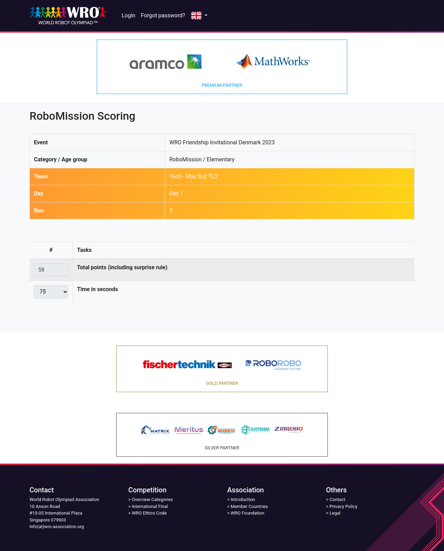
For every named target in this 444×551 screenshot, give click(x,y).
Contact (337, 499)
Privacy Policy (343, 506)
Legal (335, 513)
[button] (199, 16)
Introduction (243, 499)
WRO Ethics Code (149, 513)
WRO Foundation (247, 513)
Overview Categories (152, 499)
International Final (150, 506)
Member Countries (249, 506)
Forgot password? (163, 15)
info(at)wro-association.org (56, 526)
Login (128, 15)
